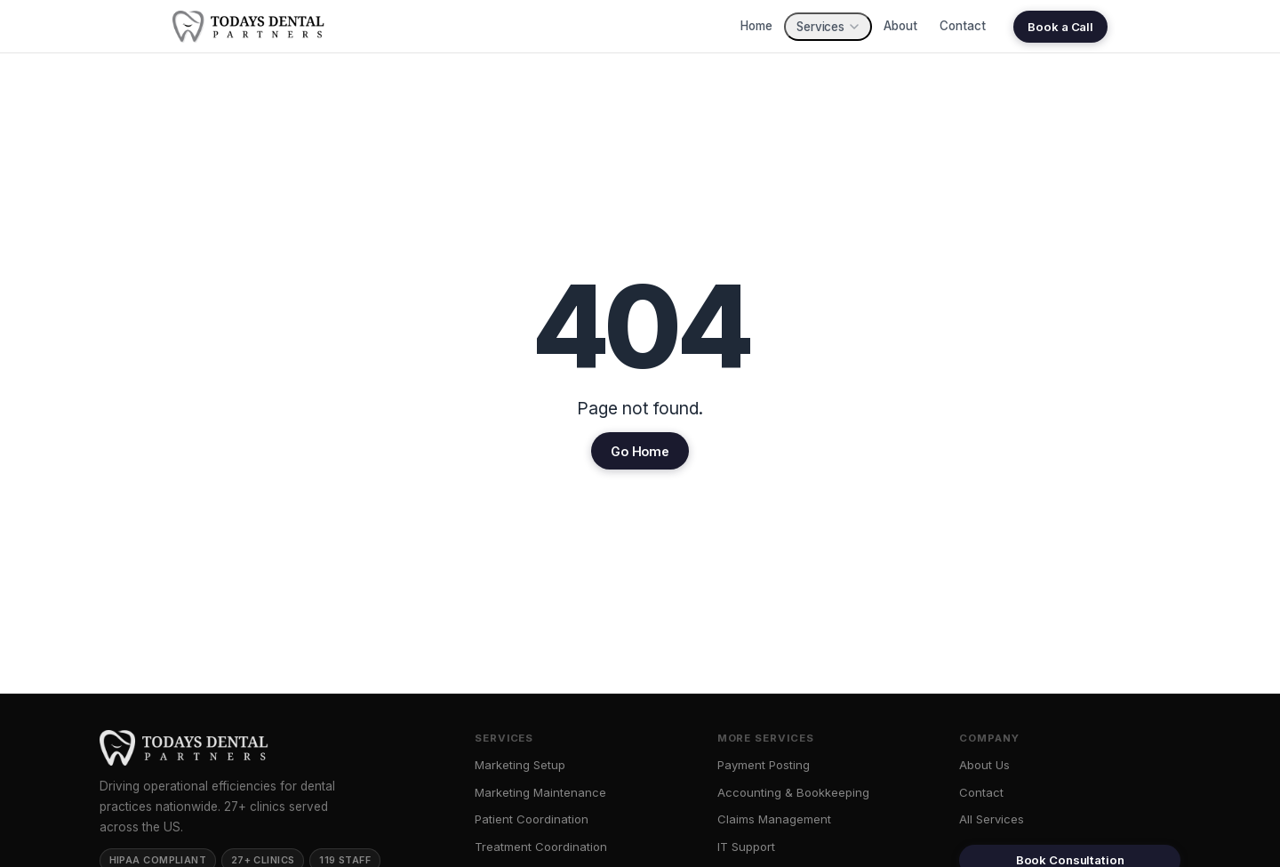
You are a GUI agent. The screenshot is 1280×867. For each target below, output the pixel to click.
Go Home (640, 451)
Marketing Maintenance (540, 792)
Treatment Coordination (541, 846)
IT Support (746, 846)
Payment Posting (763, 765)
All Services (991, 819)
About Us (984, 765)
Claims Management (774, 819)
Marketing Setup (520, 765)
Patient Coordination (531, 819)
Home (756, 26)
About (900, 26)
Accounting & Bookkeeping (793, 792)
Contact (962, 26)
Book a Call (1060, 27)
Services (828, 27)
